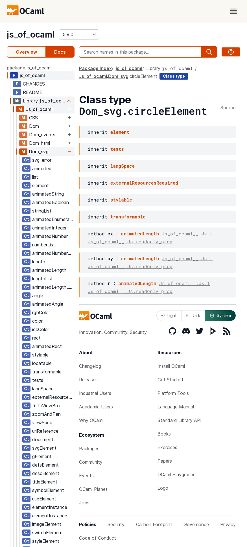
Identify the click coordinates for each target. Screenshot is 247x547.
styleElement (45, 541)
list (35, 177)
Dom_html (39, 143)
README (32, 92)
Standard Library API (180, 420)
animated (42, 168)
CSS (33, 118)
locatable (42, 363)
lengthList (42, 278)
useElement (44, 499)
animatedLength (49, 270)
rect (36, 338)
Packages (89, 448)
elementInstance (49, 507)
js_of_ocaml (30, 34)
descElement (45, 473)
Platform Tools (173, 393)
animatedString (48, 194)
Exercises (167, 447)
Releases (88, 379)
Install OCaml (171, 366)
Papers (165, 461)
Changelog (90, 366)
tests (37, 380)
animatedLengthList (53, 287)
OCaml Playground (177, 474)
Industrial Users (95, 393)
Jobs (84, 503)
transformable (47, 372)
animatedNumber (50, 236)
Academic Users (96, 407)
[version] (79, 34)
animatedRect (47, 346)
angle (37, 295)
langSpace (43, 388)
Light (169, 315)
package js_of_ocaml (29, 68)
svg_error (41, 160)
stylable (40, 355)
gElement (42, 456)
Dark (193, 315)
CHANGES (34, 84)
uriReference (45, 431)
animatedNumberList (53, 253)
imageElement (46, 524)
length (38, 261)
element (40, 185)
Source (228, 107)
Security (116, 524)
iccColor (40, 329)
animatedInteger (49, 228)
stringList (41, 211)
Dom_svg (39, 151)
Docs (60, 52)
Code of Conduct (97, 538)
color (37, 321)
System (220, 315)
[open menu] (233, 11)
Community (90, 462)
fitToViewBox (46, 405)
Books (164, 434)
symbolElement (48, 490)
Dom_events (42, 134)
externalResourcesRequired (53, 397)
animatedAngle (47, 304)
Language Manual (176, 407)
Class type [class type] (174, 76)
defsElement (45, 465)
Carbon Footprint (154, 524)
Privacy (228, 524)
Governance (196, 524)
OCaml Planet (93, 489)
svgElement (44, 448)
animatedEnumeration (53, 219)
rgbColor (41, 312)
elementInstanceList (53, 515)
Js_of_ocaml (39, 109)
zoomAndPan (46, 414)
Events (86, 475)
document (42, 439)
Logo (163, 488)
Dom (34, 126)
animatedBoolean (50, 202)
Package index (95, 68)
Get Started (170, 379)
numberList (43, 245)
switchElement (47, 532)
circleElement (143, 76)
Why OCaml (91, 420)
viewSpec (42, 422)
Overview (26, 52)
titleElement (44, 482)
